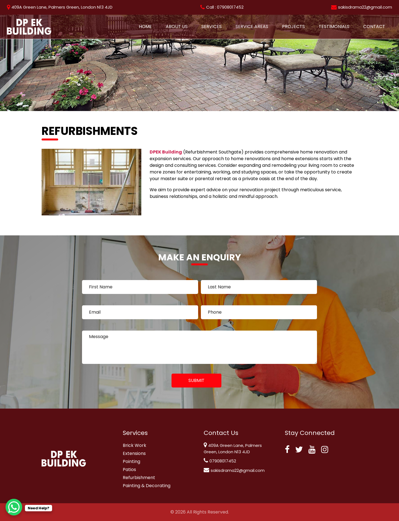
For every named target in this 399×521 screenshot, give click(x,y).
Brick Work (134, 445)
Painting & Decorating (146, 485)
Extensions (134, 453)
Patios (129, 469)
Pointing (131, 461)
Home (145, 26)
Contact (374, 26)
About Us (177, 26)
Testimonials (334, 26)
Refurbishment (139, 477)
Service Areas (252, 26)
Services (211, 26)
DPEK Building (166, 152)
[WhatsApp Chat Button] (14, 507)
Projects (293, 26)
